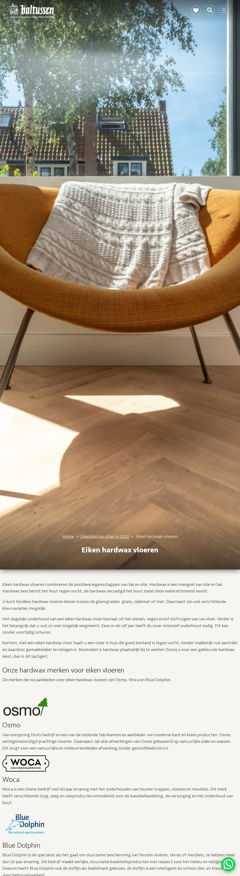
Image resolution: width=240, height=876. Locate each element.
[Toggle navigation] (224, 12)
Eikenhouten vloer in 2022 (105, 536)
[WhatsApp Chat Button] (228, 864)
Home (68, 536)
